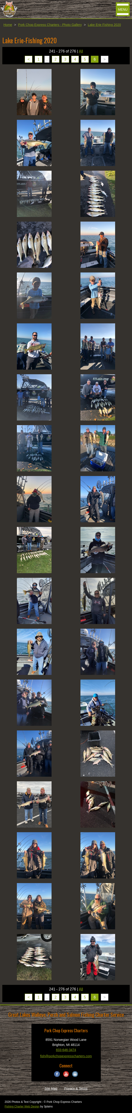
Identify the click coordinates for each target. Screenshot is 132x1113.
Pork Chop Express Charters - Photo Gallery (50, 25)
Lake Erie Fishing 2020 (104, 25)
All (81, 51)
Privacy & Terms (76, 1088)
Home (7, 25)
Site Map (50, 1088)
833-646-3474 (66, 1050)
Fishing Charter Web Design (22, 1106)
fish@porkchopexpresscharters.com (66, 1056)
